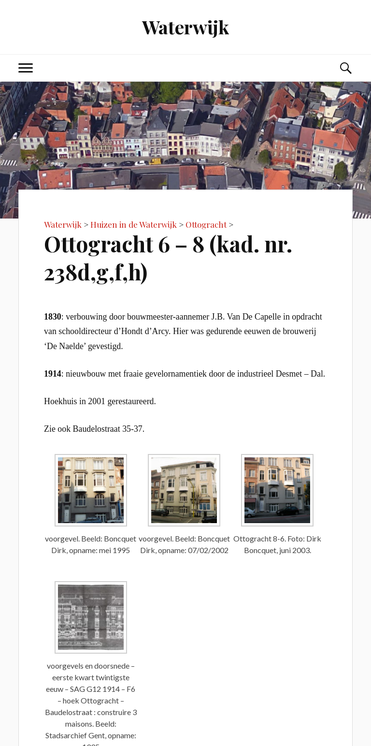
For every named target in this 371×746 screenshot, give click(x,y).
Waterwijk (185, 27)
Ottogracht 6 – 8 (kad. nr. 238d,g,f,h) (168, 257)
